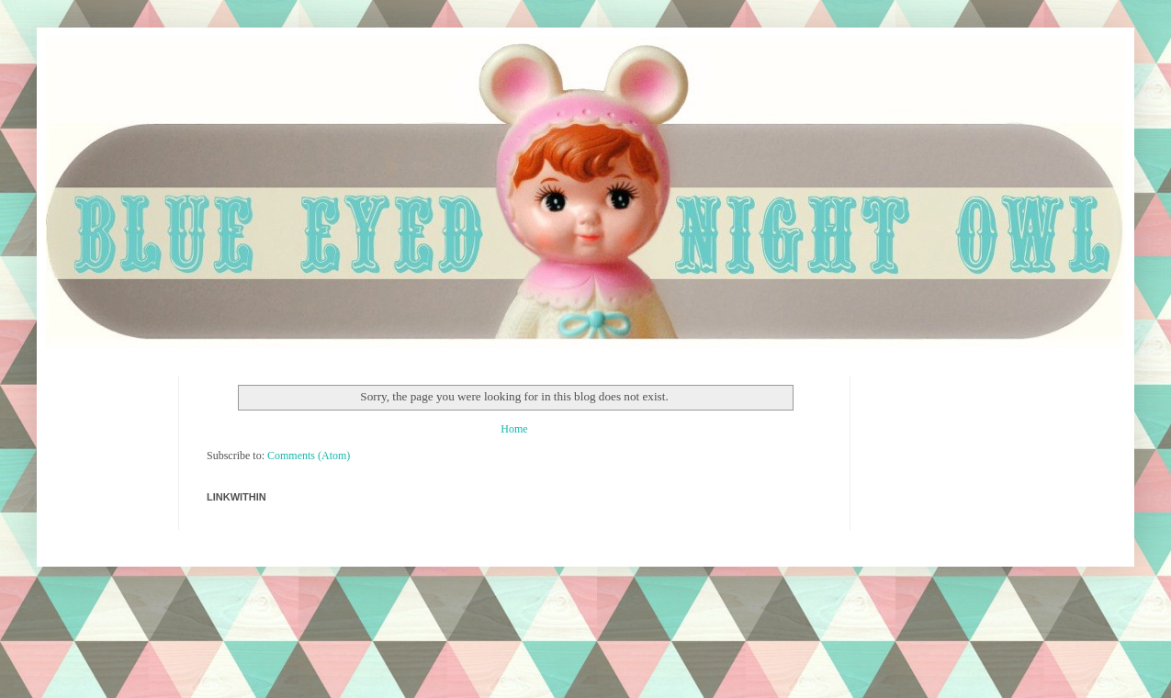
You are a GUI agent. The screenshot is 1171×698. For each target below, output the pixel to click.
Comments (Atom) (308, 455)
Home (514, 428)
